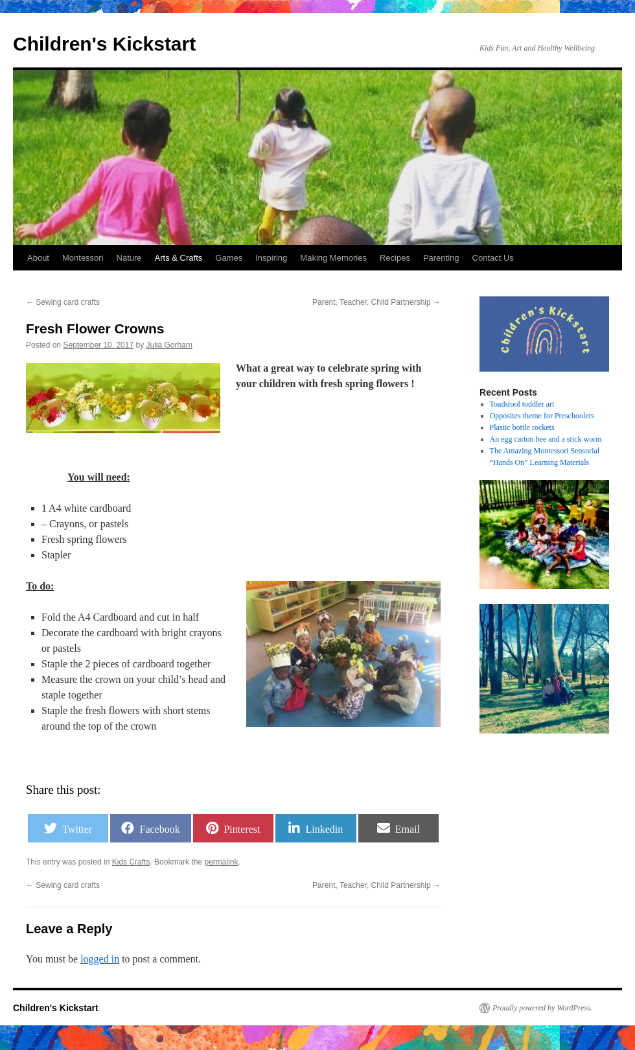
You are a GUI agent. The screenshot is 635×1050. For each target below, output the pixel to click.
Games (228, 258)
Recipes (395, 258)
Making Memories (333, 258)
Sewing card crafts (63, 302)
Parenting (441, 258)
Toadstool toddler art (522, 404)
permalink (221, 861)
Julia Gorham (169, 345)
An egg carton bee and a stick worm (546, 439)
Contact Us (493, 258)
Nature (129, 258)
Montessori (83, 258)
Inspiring (271, 258)
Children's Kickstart (104, 43)
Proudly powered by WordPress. (542, 1007)
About (38, 258)
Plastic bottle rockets (522, 427)
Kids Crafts (131, 861)
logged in (99, 958)
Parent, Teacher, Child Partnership (376, 302)
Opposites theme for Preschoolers (542, 415)
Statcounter (18, 1044)
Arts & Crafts (179, 258)
